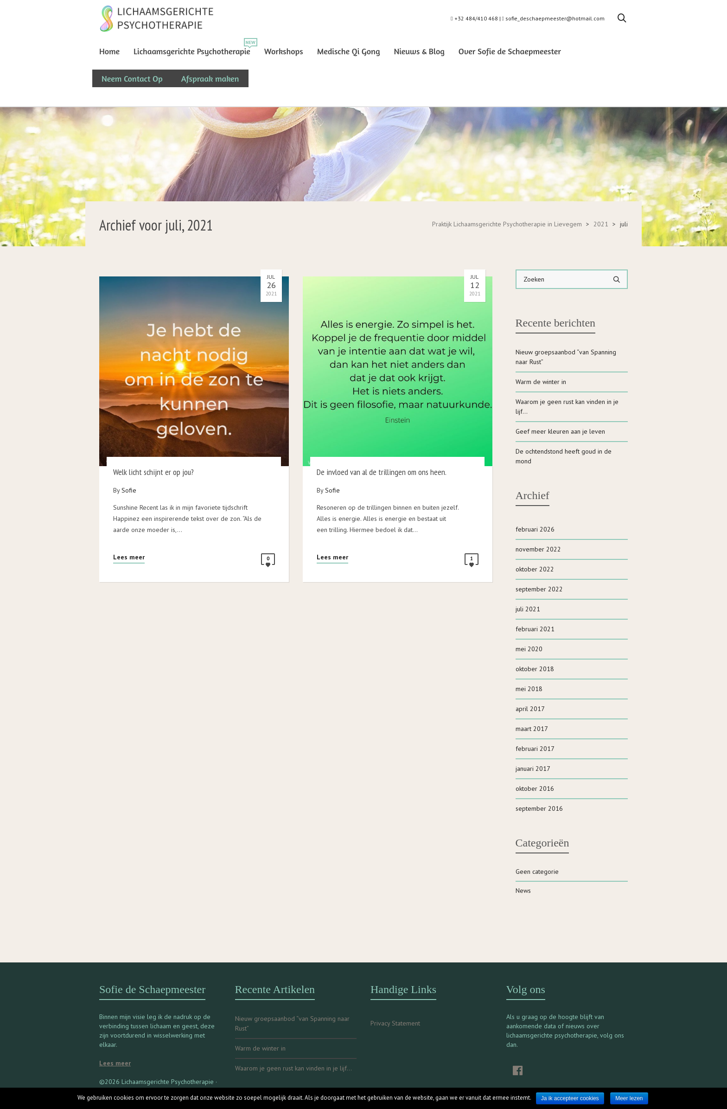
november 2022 (538, 549)
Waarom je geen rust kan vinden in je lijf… (567, 406)
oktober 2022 (535, 569)
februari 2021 (535, 629)
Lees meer (129, 557)
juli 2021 (528, 609)
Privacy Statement (395, 1023)
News (523, 890)
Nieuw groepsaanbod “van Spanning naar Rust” (566, 357)
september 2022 (539, 589)
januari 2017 (533, 768)
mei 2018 (529, 689)
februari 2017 (535, 748)
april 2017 (530, 709)
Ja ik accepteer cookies (570, 1098)
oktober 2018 (535, 669)
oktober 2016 (535, 788)
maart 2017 (532, 728)
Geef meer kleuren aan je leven (560, 431)
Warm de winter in (541, 382)
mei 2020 (529, 649)
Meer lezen (629, 1098)
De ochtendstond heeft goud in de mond (564, 456)
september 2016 (539, 808)
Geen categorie (537, 871)
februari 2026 (535, 529)
